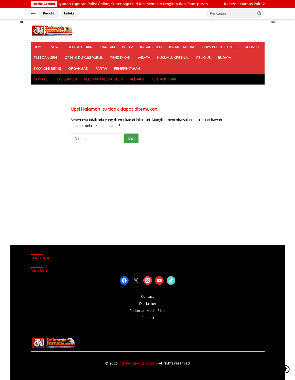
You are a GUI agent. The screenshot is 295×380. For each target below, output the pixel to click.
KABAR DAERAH (182, 47)
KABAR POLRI (151, 47)
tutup (21, 22)
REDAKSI (137, 79)
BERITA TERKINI (80, 47)
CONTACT (42, 79)
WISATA (144, 57)
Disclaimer (147, 303)
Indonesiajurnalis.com (137, 363)
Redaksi (49, 13)
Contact (147, 296)
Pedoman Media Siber (147, 310)
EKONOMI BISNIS (47, 68)
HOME (39, 47)
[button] (259, 13)
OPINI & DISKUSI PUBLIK (84, 57)
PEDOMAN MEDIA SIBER (103, 79)
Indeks (69, 13)
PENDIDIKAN (120, 57)
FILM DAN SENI (46, 57)
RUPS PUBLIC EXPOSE (220, 47)
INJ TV (127, 47)
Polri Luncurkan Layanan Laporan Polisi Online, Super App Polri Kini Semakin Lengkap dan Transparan (122, 4)
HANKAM (107, 47)
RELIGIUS (203, 57)
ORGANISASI (78, 68)
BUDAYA (224, 57)
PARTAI (101, 68)
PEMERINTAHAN (127, 68)
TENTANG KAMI (164, 79)
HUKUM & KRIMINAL (173, 57)
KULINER (252, 47)
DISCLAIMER (67, 79)
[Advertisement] (148, 199)
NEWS (56, 47)
